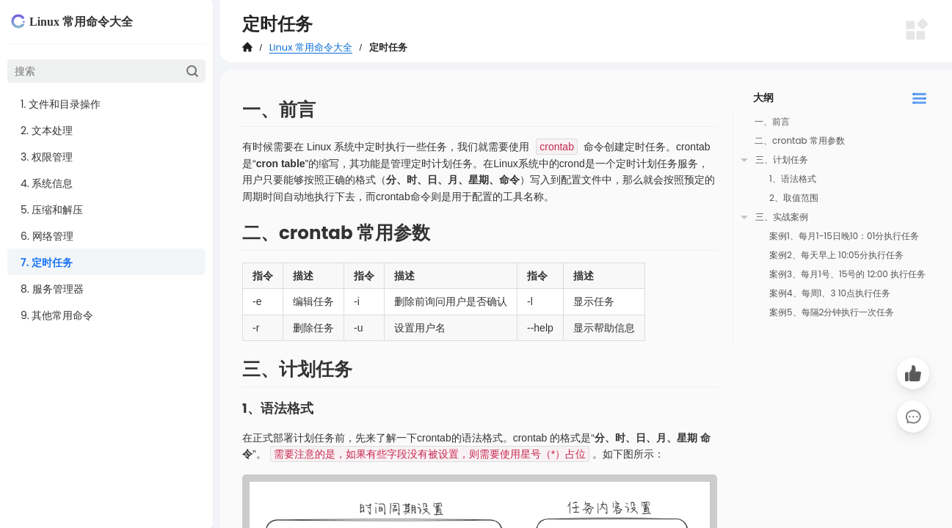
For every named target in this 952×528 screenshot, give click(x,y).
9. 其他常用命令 (57, 315)
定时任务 (388, 47)
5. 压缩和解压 (52, 209)
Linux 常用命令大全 (310, 47)
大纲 (763, 97)
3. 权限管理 (47, 157)
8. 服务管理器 (52, 289)
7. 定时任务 (47, 262)
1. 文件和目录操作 (61, 104)
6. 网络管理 (47, 236)
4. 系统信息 (47, 183)
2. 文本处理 (47, 130)
